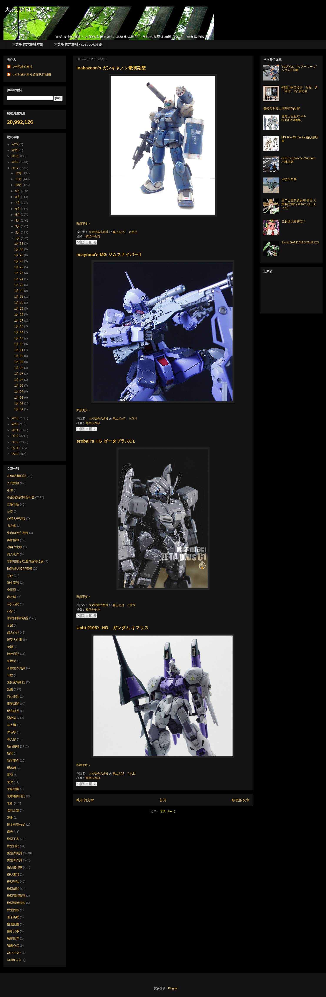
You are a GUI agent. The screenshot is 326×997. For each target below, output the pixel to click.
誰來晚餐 (13, 917)
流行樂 (11, 597)
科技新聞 (13, 604)
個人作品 (13, 632)
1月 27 (19, 261)
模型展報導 (14, 867)
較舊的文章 (240, 800)
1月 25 (19, 273)
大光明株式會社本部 (27, 44)
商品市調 (13, 696)
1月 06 (19, 379)
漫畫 (10, 817)
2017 (15, 168)
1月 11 (19, 350)
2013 (15, 436)
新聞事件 (13, 760)
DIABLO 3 (14, 960)
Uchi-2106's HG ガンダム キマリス (112, 627)
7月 (18, 202)
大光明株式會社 (99, 231)
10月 (18, 185)
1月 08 (19, 368)
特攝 (10, 647)
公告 (10, 511)
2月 (18, 232)
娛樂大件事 (14, 639)
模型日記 (13, 846)
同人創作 (13, 554)
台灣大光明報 (16, 518)
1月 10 (19, 356)
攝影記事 (13, 931)
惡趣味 (11, 717)
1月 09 (19, 362)
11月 (18, 179)
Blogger (173, 988)
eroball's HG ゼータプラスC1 (106, 441)
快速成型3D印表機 (19, 568)
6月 (18, 208)
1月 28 (19, 255)
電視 (10, 782)
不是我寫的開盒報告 (20, 497)
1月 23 (19, 285)
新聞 (10, 753)
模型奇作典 (14, 860)
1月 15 (19, 326)
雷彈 (10, 775)
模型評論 (13, 881)
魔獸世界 (13, 938)
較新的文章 (85, 800)
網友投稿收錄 (16, 824)
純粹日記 (13, 653)
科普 (10, 611)
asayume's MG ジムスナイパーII (109, 254)
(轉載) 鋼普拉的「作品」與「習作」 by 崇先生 (299, 89)
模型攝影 (13, 910)
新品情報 (13, 746)
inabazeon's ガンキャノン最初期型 (111, 68)
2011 (15, 448)
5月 (18, 214)
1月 (18, 238)
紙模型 (11, 661)
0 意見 (133, 231)
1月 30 (19, 249)
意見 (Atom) (167, 811)
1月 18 (19, 314)
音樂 (10, 625)
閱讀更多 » (83, 223)
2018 (15, 162)
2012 (15, 442)
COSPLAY (14, 952)
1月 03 (19, 397)
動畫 (10, 689)
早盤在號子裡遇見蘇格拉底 (25, 561)
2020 (15, 150)
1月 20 (19, 302)
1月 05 (19, 385)
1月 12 (19, 344)
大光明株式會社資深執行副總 (31, 74)
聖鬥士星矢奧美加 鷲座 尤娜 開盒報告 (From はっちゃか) (299, 204)
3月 (18, 226)
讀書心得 (13, 945)
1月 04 (19, 391)
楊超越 (11, 767)
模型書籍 (13, 874)
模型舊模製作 (16, 903)
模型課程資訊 (16, 895)
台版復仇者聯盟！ (293, 221)
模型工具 (13, 839)
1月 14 (19, 332)
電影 (10, 803)
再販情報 (13, 540)
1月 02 (19, 403)
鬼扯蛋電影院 (16, 682)
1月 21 (19, 296)
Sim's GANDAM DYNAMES (300, 242)
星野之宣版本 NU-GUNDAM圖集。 (293, 118)
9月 (18, 191)
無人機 (11, 725)
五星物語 (13, 504)
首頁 (163, 800)
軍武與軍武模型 (17, 618)
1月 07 (19, 373)
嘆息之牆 (13, 810)
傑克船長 (13, 711)
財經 (10, 675)
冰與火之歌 (14, 547)
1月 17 (19, 320)
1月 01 (19, 409)
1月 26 (19, 267)
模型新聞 (13, 888)
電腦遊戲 (13, 789)
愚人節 (11, 739)
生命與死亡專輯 (17, 533)
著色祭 (11, 732)
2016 (15, 418)
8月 (18, 197)
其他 (10, 575)
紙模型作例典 (16, 668)
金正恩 (11, 589)
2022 (15, 144)
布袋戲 (11, 525)
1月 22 (19, 290)
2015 (15, 424)
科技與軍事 (289, 179)
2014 (15, 430)
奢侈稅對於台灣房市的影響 (281, 108)
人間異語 (13, 483)
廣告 (10, 831)
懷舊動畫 (13, 924)
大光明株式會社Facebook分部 (78, 44)
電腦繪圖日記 (16, 796)
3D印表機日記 (16, 476)
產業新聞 (13, 703)
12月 (18, 173)
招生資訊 (13, 582)
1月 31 (19, 243)
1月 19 (19, 308)
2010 (15, 453)
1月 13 (19, 338)
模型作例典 (93, 236)
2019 (15, 156)
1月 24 (19, 279)
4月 (18, 220)
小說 (10, 490)
